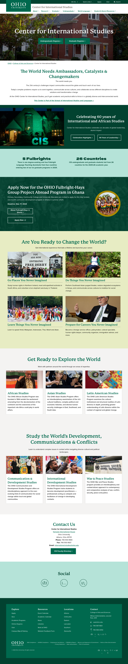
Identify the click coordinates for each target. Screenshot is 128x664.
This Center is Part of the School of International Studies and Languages (63, 100)
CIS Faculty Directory (63, 551)
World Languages (84, 11)
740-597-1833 (97, 626)
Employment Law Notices (57, 642)
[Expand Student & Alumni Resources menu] (116, 11)
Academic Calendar (44, 617)
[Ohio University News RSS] (117, 650)
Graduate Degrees (76, 41)
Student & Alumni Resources (104, 11)
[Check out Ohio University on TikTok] (114, 650)
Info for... (75, 2)
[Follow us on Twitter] (105, 634)
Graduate (55, 11)
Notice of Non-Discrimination (108, 642)
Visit (13, 627)
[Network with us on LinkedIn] (98, 634)
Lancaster (67, 624)
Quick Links (88, 2)
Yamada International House (64, 532)
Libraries (41, 624)
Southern (67, 627)
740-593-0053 (98, 630)
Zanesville (67, 631)
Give (107, 2)
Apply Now (24, 220)
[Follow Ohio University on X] (111, 650)
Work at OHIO (42, 627)
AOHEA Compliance (43, 642)
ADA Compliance (31, 642)
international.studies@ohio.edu (67, 545)
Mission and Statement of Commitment (88, 642)
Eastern (66, 620)
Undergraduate (68, 11)
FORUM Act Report (71, 642)
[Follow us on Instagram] (95, 635)
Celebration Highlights (82, 137)
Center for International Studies (52, 7)
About (35, 11)
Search (117, 2)
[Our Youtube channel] (102, 634)
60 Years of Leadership (108, 137)
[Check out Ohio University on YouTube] (108, 651)
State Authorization (72, 644)
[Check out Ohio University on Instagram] (102, 653)
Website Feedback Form (46, 631)
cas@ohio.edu (98, 622)
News (40, 620)
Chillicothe (68, 617)
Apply (99, 2)
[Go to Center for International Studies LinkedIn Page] (83, 583)
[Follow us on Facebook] (91, 634)
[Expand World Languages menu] (92, 11)
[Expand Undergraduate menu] (75, 11)
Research (44, 11)
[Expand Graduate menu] (60, 11)
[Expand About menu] (39, 11)
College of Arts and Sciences (23, 63)
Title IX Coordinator (84, 644)
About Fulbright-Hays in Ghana (20, 211)
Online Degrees (17, 624)
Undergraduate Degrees (50, 41)
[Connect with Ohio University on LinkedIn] (105, 650)
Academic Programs (18, 620)
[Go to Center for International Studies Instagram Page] (64, 583)
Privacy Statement (60, 644)
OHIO (9, 63)
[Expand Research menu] (49, 11)
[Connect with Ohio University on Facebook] (99, 650)
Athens (66, 613)
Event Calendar (43, 613)
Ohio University (20, 650)
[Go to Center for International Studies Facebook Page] (45, 583)
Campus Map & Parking (20, 631)
